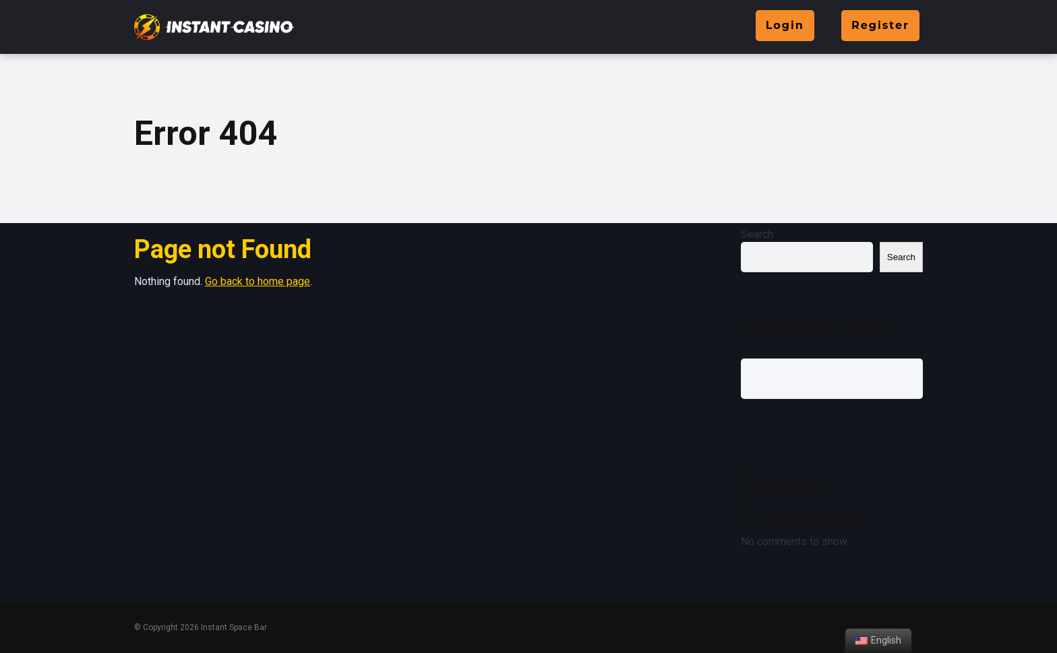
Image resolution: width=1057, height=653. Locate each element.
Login (785, 25)
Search (757, 234)
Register (880, 25)
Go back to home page (257, 281)
